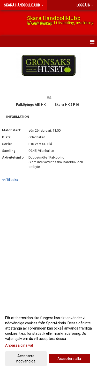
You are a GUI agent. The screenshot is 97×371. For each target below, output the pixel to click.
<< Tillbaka (10, 180)
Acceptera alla (69, 358)
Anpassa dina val (19, 345)
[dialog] (48, 339)
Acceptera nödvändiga (25, 358)
